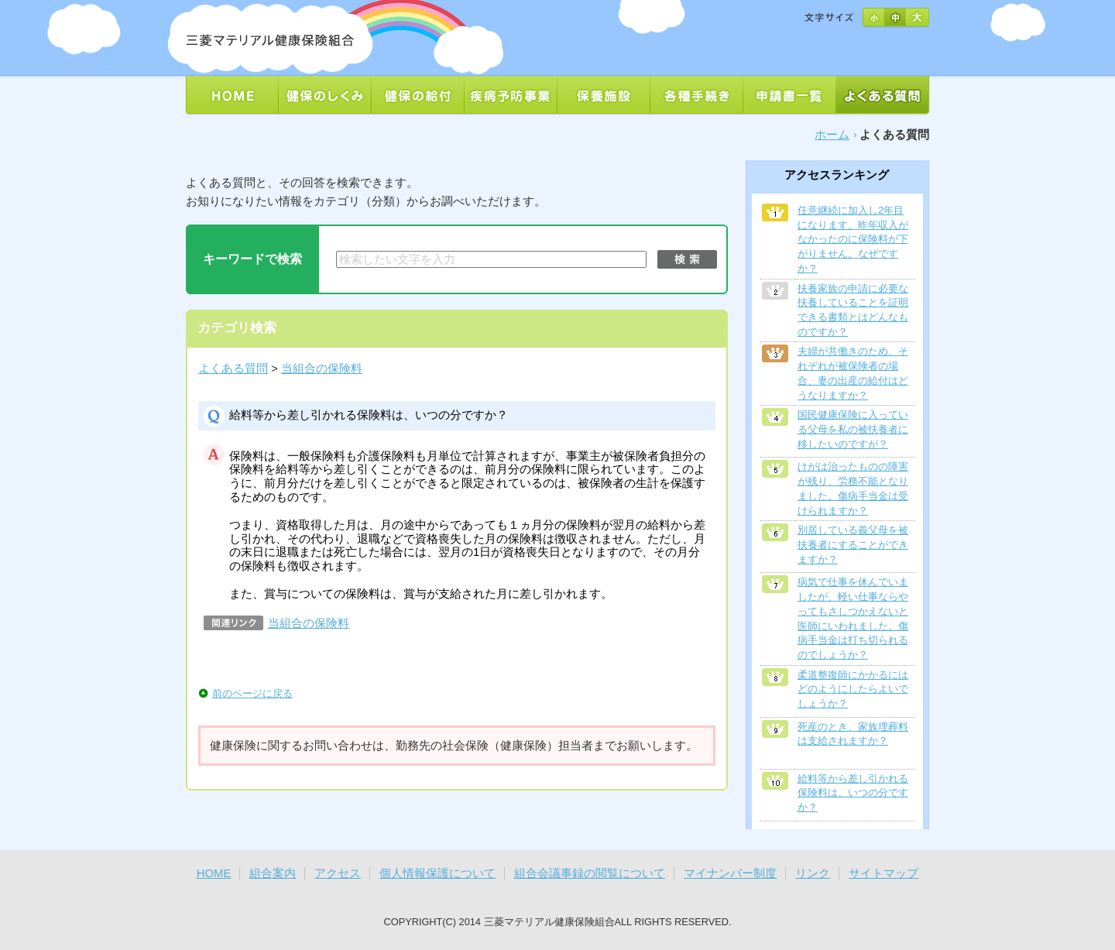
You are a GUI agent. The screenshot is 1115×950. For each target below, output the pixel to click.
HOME (214, 873)
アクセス (337, 873)
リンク (812, 873)
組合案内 (272, 873)
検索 (687, 259)
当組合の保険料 (321, 368)
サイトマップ (883, 873)
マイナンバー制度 (730, 873)
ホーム (832, 135)
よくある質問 (233, 368)
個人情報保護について (437, 873)
